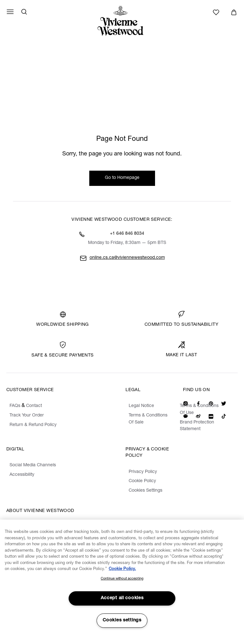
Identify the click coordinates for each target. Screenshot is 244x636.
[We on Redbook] (211, 416)
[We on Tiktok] (223, 416)
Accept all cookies (122, 598)
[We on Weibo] (198, 416)
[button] (234, 12)
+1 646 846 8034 (127, 234)
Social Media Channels (33, 465)
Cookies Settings (145, 490)
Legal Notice (141, 406)
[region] (122, 578)
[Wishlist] (217, 12)
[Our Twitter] (223, 403)
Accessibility (22, 475)
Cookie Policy (142, 481)
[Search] (24, 11)
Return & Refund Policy (33, 425)
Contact (34, 406)
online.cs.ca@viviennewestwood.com (127, 258)
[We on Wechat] (185, 416)
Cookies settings (122, 620)
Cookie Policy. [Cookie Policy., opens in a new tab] (122, 569)
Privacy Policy (143, 472)
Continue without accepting (122, 578)
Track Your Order (27, 415)
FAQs (15, 406)
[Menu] (10, 11)
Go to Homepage (122, 178)
